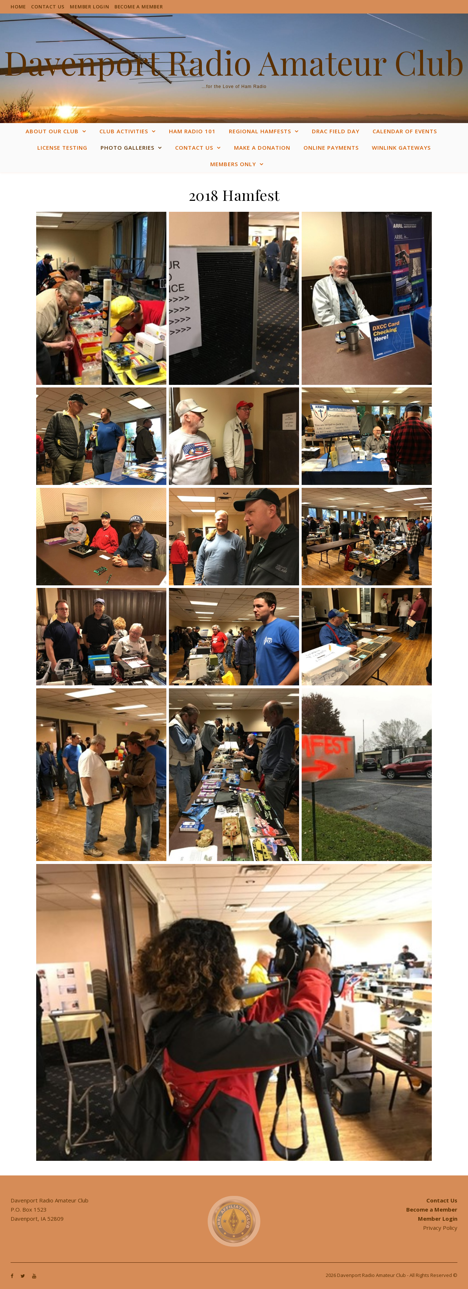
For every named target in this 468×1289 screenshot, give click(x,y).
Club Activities (123, 131)
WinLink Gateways (401, 147)
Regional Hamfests (260, 131)
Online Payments (331, 147)
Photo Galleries (127, 147)
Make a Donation (262, 147)
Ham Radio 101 (192, 131)
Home (18, 6)
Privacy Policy (440, 1227)
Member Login (89, 6)
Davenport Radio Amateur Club (234, 62)
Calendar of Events (405, 131)
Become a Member (138, 6)
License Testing (62, 147)
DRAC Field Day (335, 131)
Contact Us (48, 6)
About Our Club (52, 131)
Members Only (233, 164)
